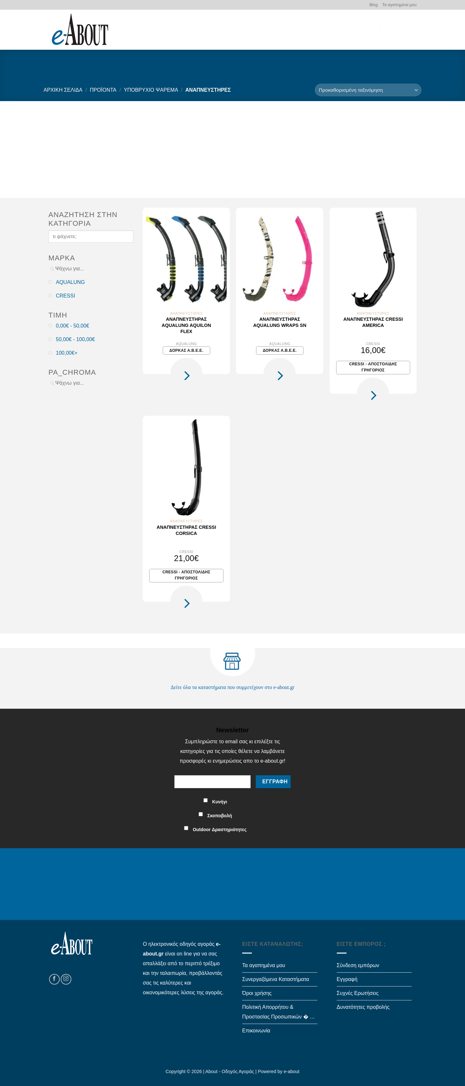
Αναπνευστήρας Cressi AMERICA (373, 322)
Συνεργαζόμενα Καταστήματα (275, 979)
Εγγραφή (347, 979)
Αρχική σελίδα (63, 90)
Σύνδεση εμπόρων (358, 965)
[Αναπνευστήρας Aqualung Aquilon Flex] (186, 259)
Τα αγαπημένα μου (399, 4)
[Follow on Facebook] (54, 979)
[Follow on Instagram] (66, 979)
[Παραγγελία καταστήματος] (368, 90)
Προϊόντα (103, 90)
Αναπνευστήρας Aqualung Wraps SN (279, 322)
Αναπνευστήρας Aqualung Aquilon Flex (186, 325)
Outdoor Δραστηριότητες (220, 829)
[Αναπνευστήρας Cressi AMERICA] (373, 259)
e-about (292, 1071)
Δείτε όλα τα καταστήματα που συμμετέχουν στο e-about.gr (232, 687)
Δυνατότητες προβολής (363, 1007)
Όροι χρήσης (257, 993)
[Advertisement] (232, 149)
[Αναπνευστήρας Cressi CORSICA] (186, 467)
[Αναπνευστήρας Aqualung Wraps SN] (279, 259)
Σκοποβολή (219, 815)
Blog (373, 4)
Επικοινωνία (256, 1030)
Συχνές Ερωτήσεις (358, 993)
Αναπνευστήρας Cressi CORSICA (186, 530)
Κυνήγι (219, 801)
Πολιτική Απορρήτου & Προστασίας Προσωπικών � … (278, 1011)
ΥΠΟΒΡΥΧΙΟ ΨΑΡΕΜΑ (151, 90)
